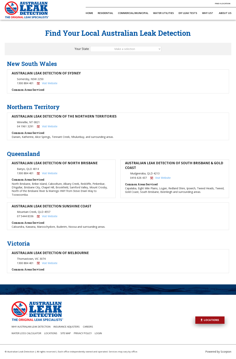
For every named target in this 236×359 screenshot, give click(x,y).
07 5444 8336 (25, 216)
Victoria (18, 243)
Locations (50, 333)
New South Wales (32, 63)
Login (98, 333)
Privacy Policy (83, 333)
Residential (105, 13)
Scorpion (226, 351)
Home (89, 13)
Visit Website (49, 83)
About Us (225, 13)
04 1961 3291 (25, 126)
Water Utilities (163, 13)
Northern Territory (33, 107)
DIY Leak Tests (188, 13)
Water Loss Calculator (26, 333)
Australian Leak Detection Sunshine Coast (51, 206)
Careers (88, 326)
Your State (82, 49)
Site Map (65, 333)
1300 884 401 (25, 83)
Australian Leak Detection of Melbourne (50, 253)
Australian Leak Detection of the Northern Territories (64, 116)
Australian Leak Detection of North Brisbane (55, 163)
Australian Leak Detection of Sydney (46, 73)
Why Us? (207, 13)
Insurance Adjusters (66, 326)
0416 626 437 (138, 178)
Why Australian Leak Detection (30, 326)
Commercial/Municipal (133, 13)
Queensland (23, 153)
